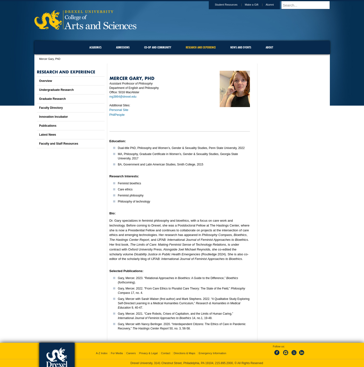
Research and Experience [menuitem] (201, 47)
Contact (165, 353)
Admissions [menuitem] (123, 47)
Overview (45, 81)
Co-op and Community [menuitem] (157, 47)
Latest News (47, 134)
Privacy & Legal (148, 353)
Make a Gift (256, 4)
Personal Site (118, 110)
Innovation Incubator (53, 116)
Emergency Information (212, 353)
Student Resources (230, 4)
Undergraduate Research (56, 90)
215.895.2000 (224, 363)
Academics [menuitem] (95, 47)
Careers (131, 353)
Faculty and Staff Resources (58, 143)
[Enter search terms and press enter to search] (308, 5)
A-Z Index (102, 353)
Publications (47, 125)
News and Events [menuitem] (240, 47)
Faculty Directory (51, 107)
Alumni (274, 4)
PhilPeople (117, 115)
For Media (117, 353)
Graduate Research (52, 99)
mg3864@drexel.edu (123, 96)
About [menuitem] (269, 47)
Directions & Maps (184, 353)
